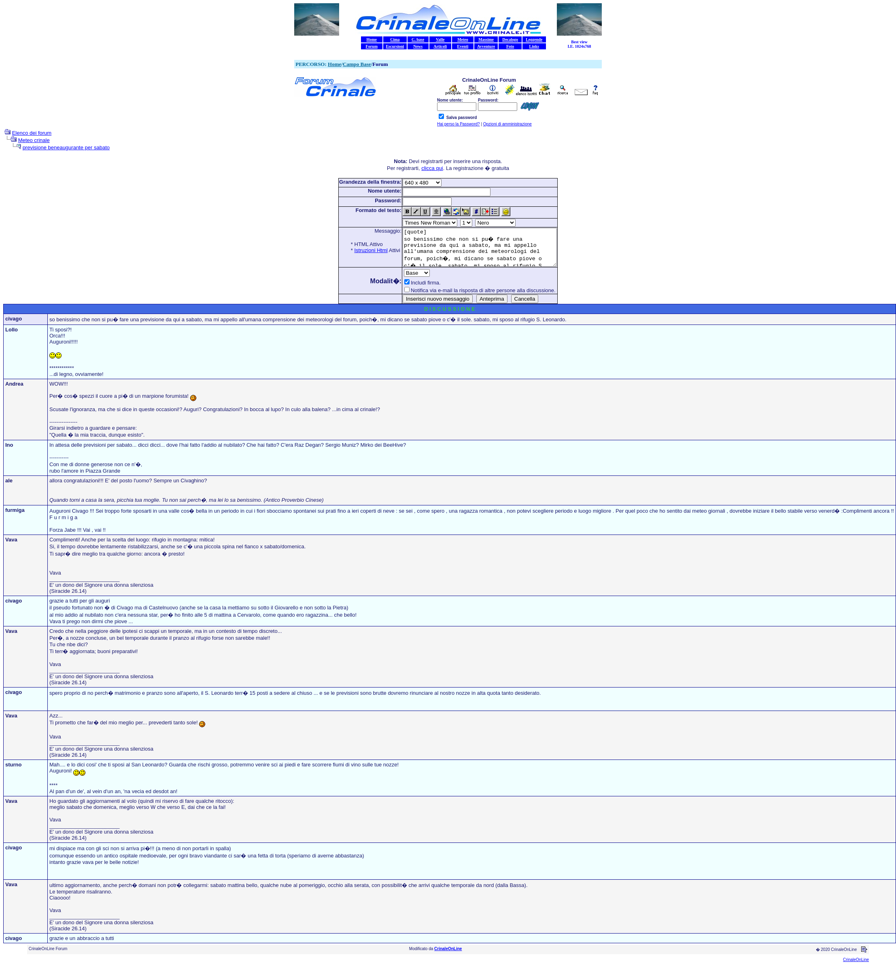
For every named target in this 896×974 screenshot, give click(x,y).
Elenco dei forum (32, 133)
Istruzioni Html (361, 250)
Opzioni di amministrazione (507, 124)
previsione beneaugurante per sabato (66, 147)
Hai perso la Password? (458, 124)
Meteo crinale (34, 140)
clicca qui (432, 168)
